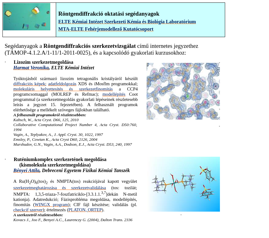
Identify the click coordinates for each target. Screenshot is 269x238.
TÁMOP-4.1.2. (23, 52)
